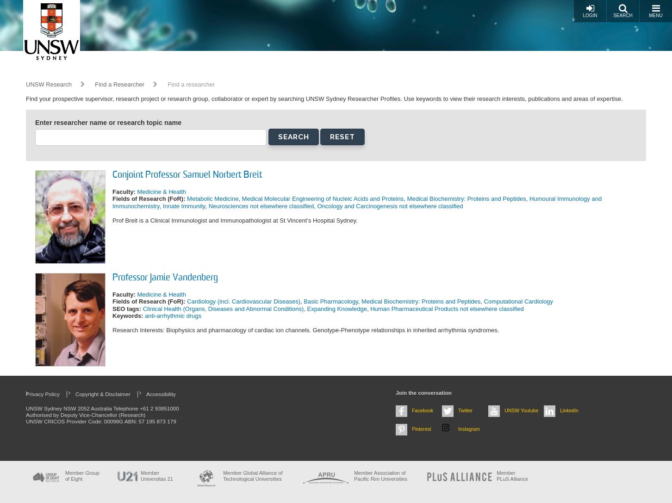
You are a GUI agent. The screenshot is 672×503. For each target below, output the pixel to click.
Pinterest (421, 429)
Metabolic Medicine (212, 198)
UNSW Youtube (521, 410)
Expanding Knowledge (337, 308)
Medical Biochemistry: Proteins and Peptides (466, 198)
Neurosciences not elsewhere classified (261, 206)
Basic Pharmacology (331, 301)
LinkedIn (569, 410)
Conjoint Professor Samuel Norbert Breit (187, 175)
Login (590, 11)
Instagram (469, 429)
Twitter (465, 410)
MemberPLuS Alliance (512, 476)
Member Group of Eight (82, 476)
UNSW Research (49, 84)
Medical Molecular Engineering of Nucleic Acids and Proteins (323, 198)
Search (623, 11)
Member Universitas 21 (157, 476)
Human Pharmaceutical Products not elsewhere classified (447, 308)
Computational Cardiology (519, 301)
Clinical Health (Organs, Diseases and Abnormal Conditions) (223, 308)
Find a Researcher (119, 84)
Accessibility (161, 394)
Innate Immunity (184, 206)
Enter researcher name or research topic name (108, 122)
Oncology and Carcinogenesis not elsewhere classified (390, 206)
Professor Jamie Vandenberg (165, 278)
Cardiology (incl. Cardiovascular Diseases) (243, 301)
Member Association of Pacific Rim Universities (380, 476)
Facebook (422, 410)
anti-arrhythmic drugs (173, 315)
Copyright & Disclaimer (103, 394)
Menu (655, 11)
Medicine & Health (161, 191)
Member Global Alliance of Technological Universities (252, 476)
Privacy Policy (43, 394)
